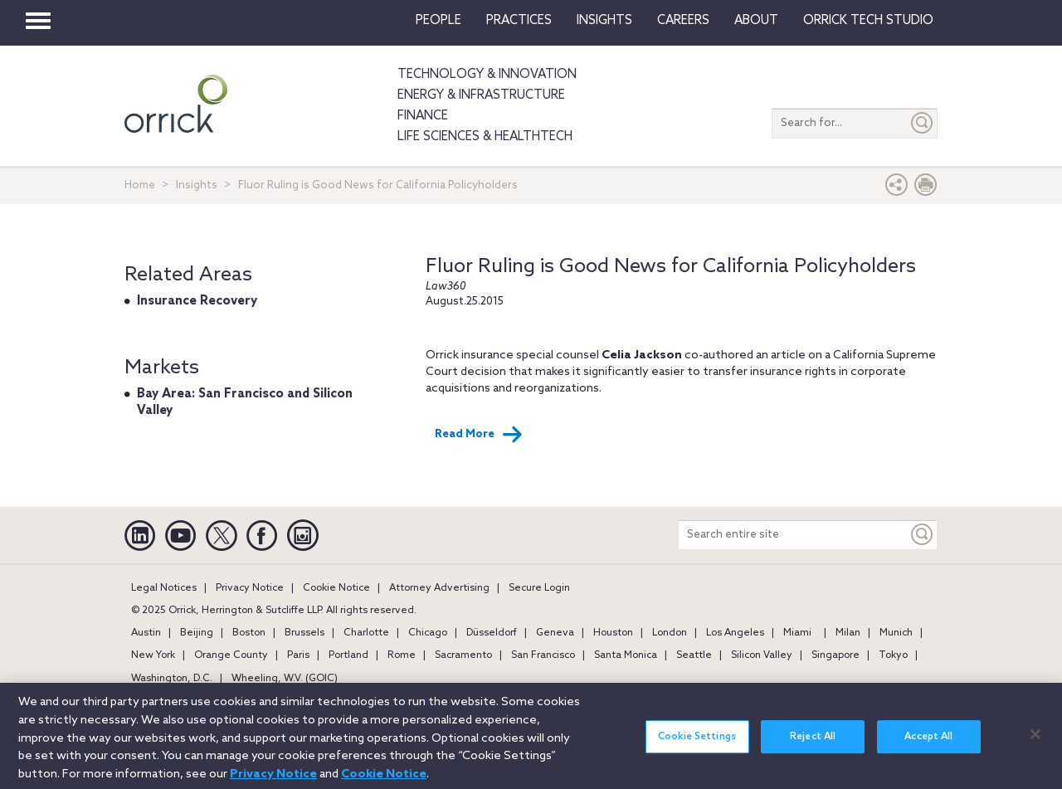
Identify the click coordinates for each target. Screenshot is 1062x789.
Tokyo (893, 655)
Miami (797, 633)
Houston (613, 633)
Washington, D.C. (171, 678)
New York (153, 655)
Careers (683, 20)
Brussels (304, 633)
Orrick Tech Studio (868, 20)
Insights (196, 185)
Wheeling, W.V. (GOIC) (284, 678)
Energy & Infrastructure (481, 95)
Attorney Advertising (439, 588)
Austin (146, 633)
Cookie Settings (697, 744)
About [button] (756, 20)
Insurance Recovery (197, 301)
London (669, 633)
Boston (249, 633)
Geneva (555, 633)
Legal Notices (164, 588)
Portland (348, 655)
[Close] (1035, 741)
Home (139, 185)
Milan (847, 633)
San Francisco (543, 655)
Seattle (694, 655)
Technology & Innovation (487, 74)
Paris (298, 655)
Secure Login (539, 588)
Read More (479, 435)
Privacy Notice (250, 588)
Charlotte (366, 633)
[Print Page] (926, 188)
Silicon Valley (761, 655)
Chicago (427, 633)
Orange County (231, 655)
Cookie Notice (336, 588)
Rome (401, 655)
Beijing (196, 633)
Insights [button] (604, 20)
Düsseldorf (491, 633)
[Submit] (923, 123)
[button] (897, 188)
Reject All (812, 744)
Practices (519, 20)
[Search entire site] (793, 534)
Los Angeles (735, 633)
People (438, 20)
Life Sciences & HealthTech (484, 136)
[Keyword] (923, 534)
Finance (422, 116)
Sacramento (463, 655)
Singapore (835, 655)
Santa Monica (625, 655)
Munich (896, 633)
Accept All (928, 744)
